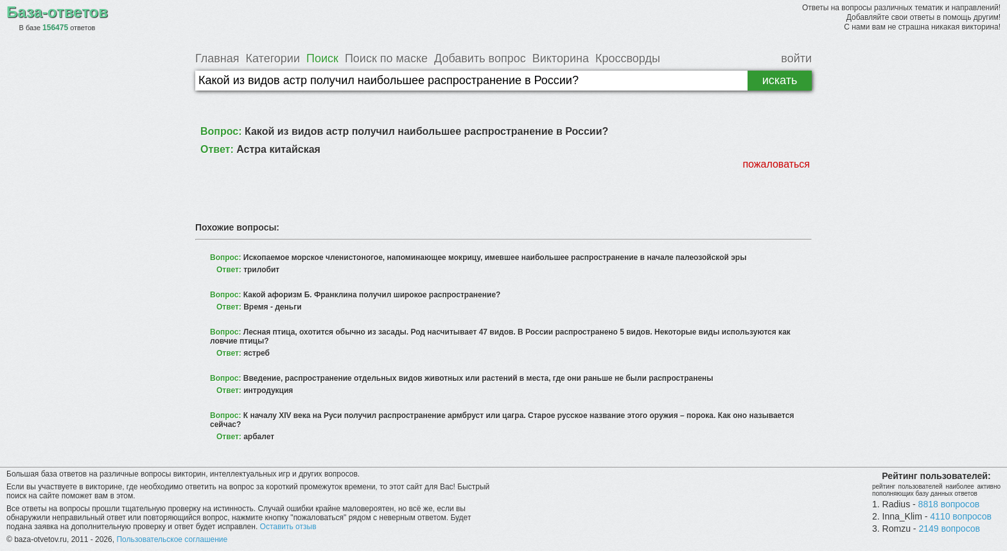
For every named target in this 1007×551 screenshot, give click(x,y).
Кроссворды (627, 58)
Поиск (322, 58)
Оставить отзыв (288, 526)
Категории (273, 58)
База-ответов (57, 12)
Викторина (560, 58)
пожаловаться (776, 164)
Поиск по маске (386, 58)
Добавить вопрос (480, 58)
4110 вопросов (961, 516)
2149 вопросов (949, 528)
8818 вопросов (949, 504)
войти (796, 58)
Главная (217, 58)
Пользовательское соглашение (171, 539)
